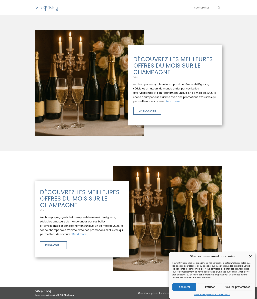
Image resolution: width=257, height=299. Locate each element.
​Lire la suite (147, 111)
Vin (135, 77)
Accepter (184, 287)
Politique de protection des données (212, 295)
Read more (173, 101)
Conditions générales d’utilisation (157, 293)
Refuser (210, 287)
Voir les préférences (237, 287)
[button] (250, 256)
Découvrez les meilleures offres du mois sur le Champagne (173, 65)
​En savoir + (53, 245)
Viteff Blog (46, 8)
